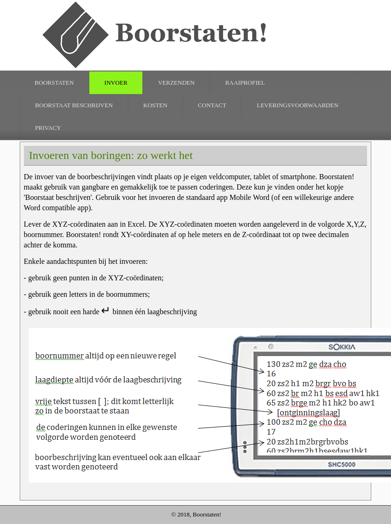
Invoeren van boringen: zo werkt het (111, 155)
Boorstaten (54, 82)
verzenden (176, 82)
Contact (212, 105)
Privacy (48, 127)
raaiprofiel (245, 82)
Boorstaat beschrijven (74, 105)
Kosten (155, 105)
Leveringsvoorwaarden (297, 105)
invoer (115, 82)
